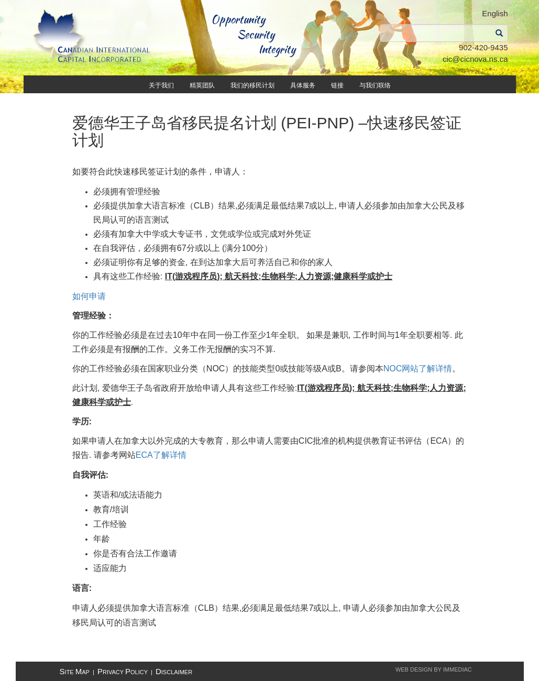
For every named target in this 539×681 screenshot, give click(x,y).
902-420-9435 (483, 47)
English (495, 13)
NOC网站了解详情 (418, 368)
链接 (337, 85)
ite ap (75, 672)
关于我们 (161, 85)
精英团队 (202, 85)
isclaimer (174, 672)
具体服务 (302, 85)
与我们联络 (375, 85)
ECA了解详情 (161, 455)
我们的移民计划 (252, 85)
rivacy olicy (122, 672)
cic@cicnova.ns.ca (475, 58)
